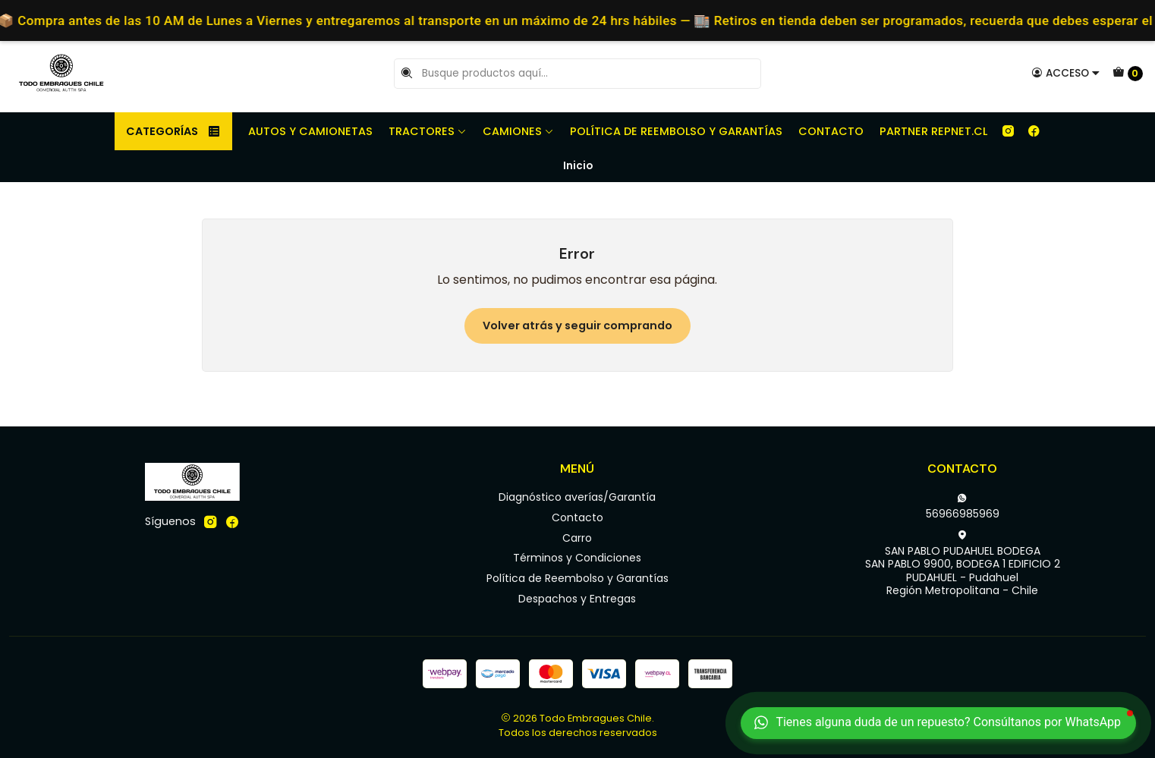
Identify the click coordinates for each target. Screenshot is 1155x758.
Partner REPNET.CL (933, 131)
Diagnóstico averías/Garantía (577, 497)
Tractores (428, 131)
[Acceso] (1066, 72)
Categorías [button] (173, 131)
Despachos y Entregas (577, 598)
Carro (577, 538)
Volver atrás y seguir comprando (577, 325)
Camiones (518, 131)
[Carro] (1127, 73)
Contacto (831, 131)
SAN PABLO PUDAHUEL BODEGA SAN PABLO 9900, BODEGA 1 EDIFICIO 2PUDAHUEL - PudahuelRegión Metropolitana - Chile (962, 564)
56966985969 (962, 506)
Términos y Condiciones (577, 557)
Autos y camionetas (310, 131)
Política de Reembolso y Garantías (676, 131)
